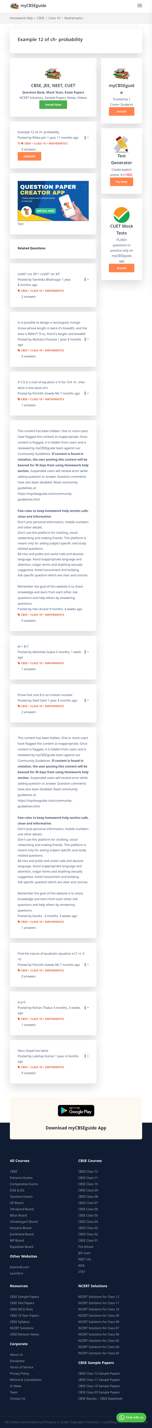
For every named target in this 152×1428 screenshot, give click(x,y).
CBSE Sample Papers (24, 1295)
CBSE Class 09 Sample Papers (99, 1391)
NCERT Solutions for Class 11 (98, 1301)
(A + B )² (23, 646)
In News (15, 1384)
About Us (16, 1353)
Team (14, 1391)
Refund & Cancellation (26, 1378)
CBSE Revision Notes (24, 1333)
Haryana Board (20, 1226)
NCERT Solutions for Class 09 (98, 1314)
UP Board (16, 1201)
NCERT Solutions (21, 1326)
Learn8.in (16, 1272)
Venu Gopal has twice (33, 1049)
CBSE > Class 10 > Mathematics (44, 144)
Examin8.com (19, 1265)
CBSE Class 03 (88, 1226)
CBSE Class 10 (88, 1182)
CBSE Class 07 (88, 1201)
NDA (81, 1264)
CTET (81, 1270)
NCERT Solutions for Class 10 (98, 1308)
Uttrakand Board (22, 1207)
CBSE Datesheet (111, 1397)
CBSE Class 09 (88, 1189)
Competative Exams (24, 1182)
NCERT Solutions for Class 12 (98, 1295)
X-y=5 (21, 1001)
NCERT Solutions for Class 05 (98, 1339)
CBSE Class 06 (88, 1207)
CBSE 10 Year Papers (24, 1314)
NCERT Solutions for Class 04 (98, 1345)
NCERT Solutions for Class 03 (98, 1352)
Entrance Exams (21, 1176)
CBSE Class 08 (88, 1195)
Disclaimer (17, 1359)
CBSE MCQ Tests (21, 1308)
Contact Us (17, 1397)
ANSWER (29, 156)
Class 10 (54, 18)
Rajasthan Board (21, 1245)
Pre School (85, 1245)
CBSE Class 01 (88, 1239)
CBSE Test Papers (22, 1301)
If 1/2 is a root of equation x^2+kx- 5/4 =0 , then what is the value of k (51, 385)
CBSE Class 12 (88, 1170)
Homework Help (21, 18)
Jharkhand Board (22, 1233)
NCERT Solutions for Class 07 (98, 1326)
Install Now (53, 105)
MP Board (17, 1239)
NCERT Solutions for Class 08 (98, 1320)
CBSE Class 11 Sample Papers (99, 1378)
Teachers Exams (21, 1195)
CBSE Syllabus (20, 1320)
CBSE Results (87, 1397)
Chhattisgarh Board (24, 1220)
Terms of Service (21, 1366)
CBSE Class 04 (88, 1220)
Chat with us (130, 1417)
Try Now (121, 182)
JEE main (84, 1251)
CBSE (40, 18)
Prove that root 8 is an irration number (45, 694)
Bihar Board (18, 1214)
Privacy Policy (19, 1372)
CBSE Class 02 (88, 1233)
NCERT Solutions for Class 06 (98, 1333)
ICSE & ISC (17, 1189)
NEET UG (84, 1258)
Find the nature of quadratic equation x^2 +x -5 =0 (51, 955)
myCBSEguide (29, 6)
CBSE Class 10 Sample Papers (99, 1384)
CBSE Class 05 (88, 1214)
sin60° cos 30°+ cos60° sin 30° (39, 274)
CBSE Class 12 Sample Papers (99, 1372)
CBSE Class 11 (88, 1176)
